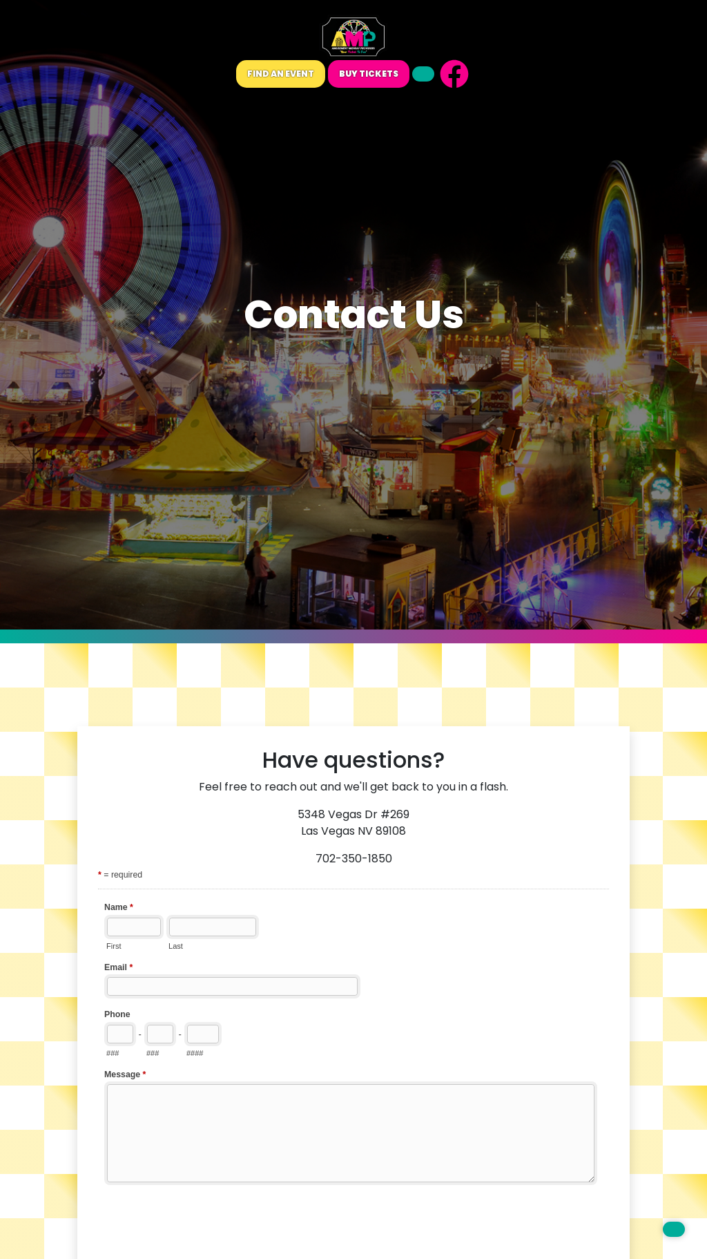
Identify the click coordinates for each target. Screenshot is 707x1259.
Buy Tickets (368, 73)
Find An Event (280, 73)
